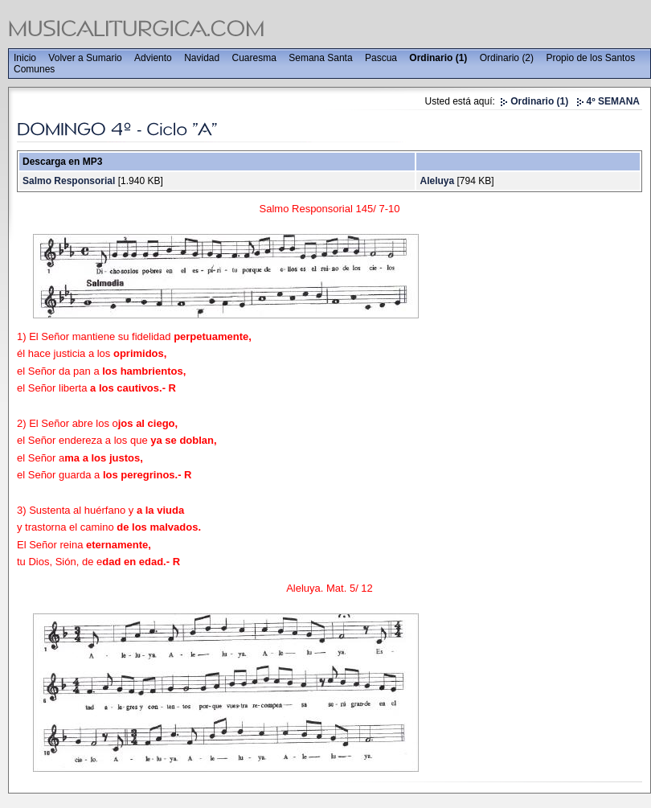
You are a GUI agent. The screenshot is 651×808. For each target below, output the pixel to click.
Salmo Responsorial (69, 181)
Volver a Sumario (84, 58)
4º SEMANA (613, 101)
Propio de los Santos (590, 58)
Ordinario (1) (438, 58)
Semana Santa (320, 58)
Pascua (381, 58)
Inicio (25, 58)
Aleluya (437, 181)
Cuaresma (254, 58)
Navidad (201, 58)
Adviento (153, 58)
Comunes (34, 69)
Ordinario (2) (507, 58)
